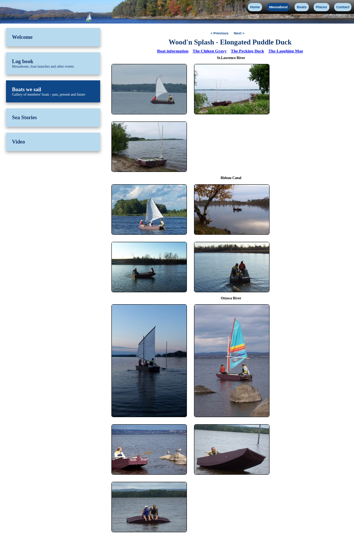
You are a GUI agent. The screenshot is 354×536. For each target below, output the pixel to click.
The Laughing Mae (285, 51)
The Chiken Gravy (210, 51)
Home (255, 7)
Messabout (278, 7)
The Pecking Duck (247, 51)
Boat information (172, 51)
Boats (302, 7)
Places (321, 7)
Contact (342, 7)
